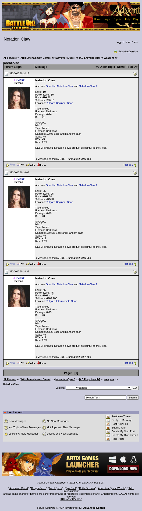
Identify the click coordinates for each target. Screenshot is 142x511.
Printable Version (125, 51)
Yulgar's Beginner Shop (59, 103)
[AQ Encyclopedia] (89, 58)
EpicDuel (71, 488)
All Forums (10, 58)
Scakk (20, 80)
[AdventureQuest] (65, 58)
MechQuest (55, 488)
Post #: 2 (128, 263)
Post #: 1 (128, 164)
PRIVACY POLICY (71, 499)
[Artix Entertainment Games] (35, 58)
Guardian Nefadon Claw (59, 86)
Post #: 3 (128, 362)
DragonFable (38, 488)
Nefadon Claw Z (88, 86)
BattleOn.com (87, 488)
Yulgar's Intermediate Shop (61, 301)
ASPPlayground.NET (71, 507)
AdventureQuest (18, 488)
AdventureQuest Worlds (111, 488)
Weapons (109, 58)
